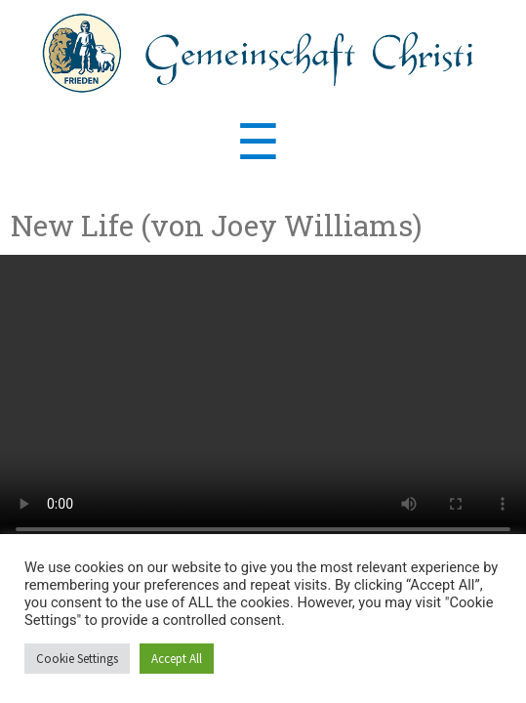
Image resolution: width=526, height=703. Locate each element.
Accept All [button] (176, 658)
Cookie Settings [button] (77, 658)
